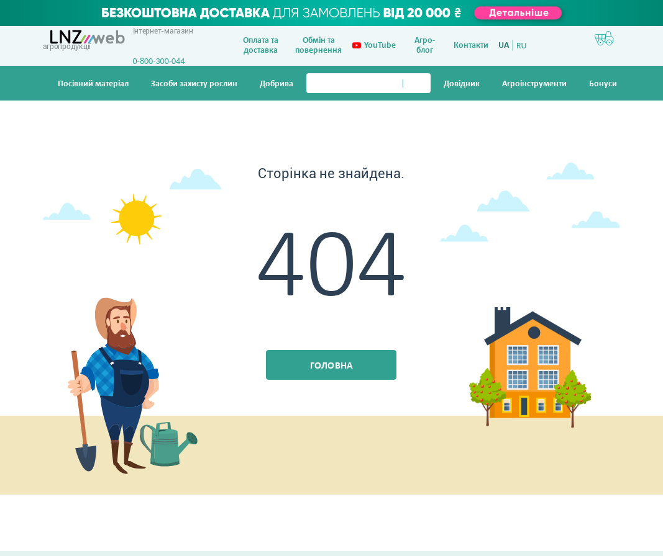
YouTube (374, 46)
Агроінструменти (534, 84)
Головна (332, 366)
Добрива (276, 84)
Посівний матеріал (93, 84)
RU (521, 46)
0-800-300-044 (159, 61)
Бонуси (603, 84)
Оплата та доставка (260, 45)
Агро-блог (424, 45)
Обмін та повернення (318, 45)
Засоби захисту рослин (194, 84)
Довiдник (462, 84)
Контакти (471, 45)
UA (503, 45)
